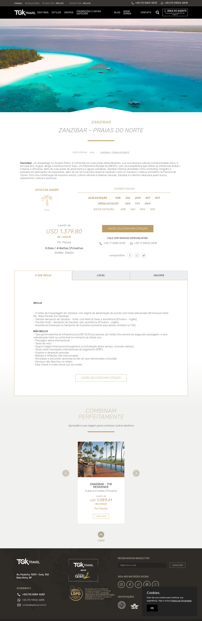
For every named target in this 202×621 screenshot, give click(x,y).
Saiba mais (101, 522)
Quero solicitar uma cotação (128, 228)
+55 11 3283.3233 (114, 243)
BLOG (117, 12)
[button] (65, 473)
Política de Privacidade (181, 601)
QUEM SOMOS (127, 12)
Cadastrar (177, 571)
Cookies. (153, 592)
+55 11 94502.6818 (145, 243)
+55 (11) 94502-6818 (34, 605)
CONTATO (146, 12)
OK (152, 608)
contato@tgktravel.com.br (35, 610)
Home (92, 152)
